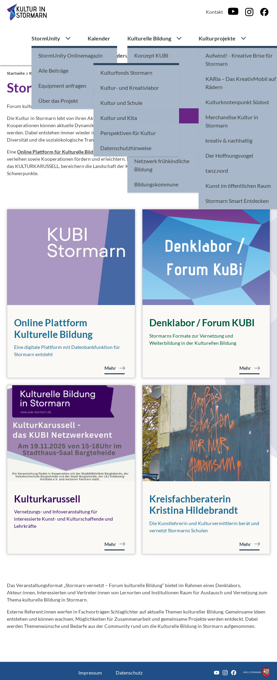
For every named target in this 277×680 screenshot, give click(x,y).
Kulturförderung (113, 55)
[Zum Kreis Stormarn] (256, 673)
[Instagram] (249, 12)
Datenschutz (129, 673)
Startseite (16, 73)
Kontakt (214, 12)
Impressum (90, 673)
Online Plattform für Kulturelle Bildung (59, 152)
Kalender (99, 38)
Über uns (173, 55)
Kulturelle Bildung (149, 38)
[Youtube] (233, 11)
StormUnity (46, 38)
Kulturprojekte (217, 38)
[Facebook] (264, 12)
